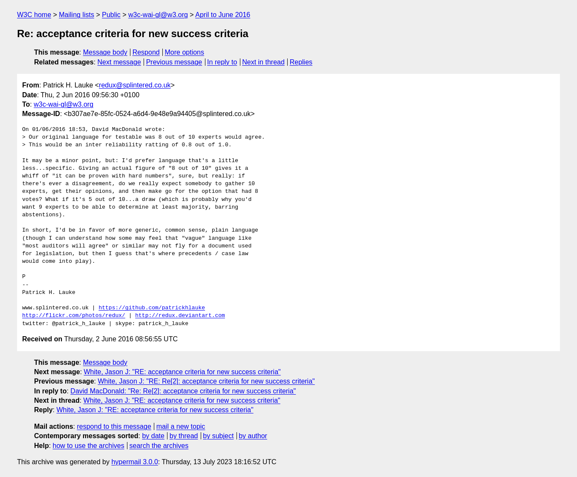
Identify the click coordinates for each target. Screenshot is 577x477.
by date (153, 435)
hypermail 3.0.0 (134, 461)
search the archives (159, 445)
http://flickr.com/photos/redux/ (73, 316)
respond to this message (114, 426)
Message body (105, 52)
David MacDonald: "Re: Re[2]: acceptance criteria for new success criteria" (183, 391)
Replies (301, 62)
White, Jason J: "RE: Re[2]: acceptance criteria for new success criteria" (206, 381)
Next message (119, 62)
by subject (218, 435)
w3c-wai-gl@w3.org (158, 14)
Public (111, 14)
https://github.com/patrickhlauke (151, 308)
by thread (184, 435)
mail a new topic (180, 426)
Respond (146, 52)
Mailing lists (76, 14)
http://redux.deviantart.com (180, 316)
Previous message (174, 62)
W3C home (34, 14)
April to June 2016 (222, 14)
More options (185, 52)
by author (253, 435)
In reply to (222, 62)
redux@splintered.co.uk (134, 85)
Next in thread (263, 62)
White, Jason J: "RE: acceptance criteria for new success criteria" (182, 371)
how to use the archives (88, 445)
